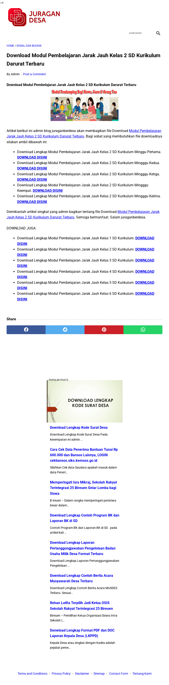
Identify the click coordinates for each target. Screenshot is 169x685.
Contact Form (118, 673)
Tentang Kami (141, 673)
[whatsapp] (142, 329)
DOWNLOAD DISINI (32, 157)
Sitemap (99, 673)
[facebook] (126, 17)
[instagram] (157, 17)
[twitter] (137, 17)
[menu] (9, 33)
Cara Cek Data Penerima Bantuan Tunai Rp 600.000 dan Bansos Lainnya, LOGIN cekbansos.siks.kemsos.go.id (84, 455)
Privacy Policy (61, 673)
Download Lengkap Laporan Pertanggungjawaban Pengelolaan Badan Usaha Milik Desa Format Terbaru (83, 548)
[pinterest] (103, 329)
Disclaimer (82, 673)
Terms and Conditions (32, 673)
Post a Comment (34, 74)
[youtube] (147, 17)
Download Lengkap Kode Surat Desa (79, 427)
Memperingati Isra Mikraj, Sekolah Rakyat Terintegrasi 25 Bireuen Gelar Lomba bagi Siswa (83, 487)
